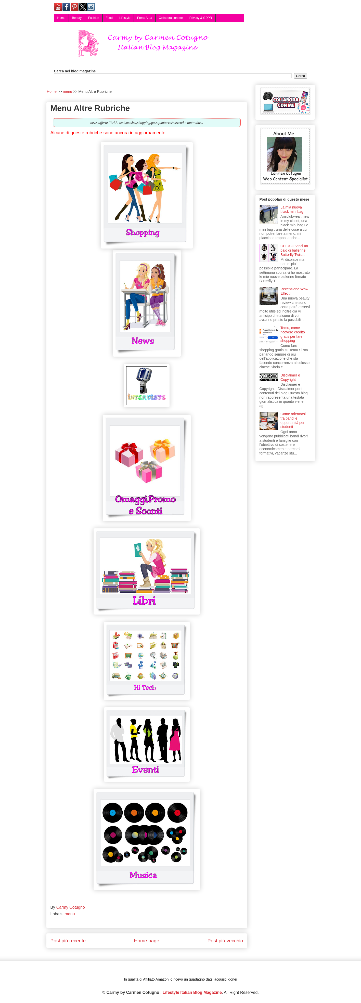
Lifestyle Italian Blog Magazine (192, 992)
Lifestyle (125, 18)
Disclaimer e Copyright (290, 377)
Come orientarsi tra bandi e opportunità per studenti (293, 420)
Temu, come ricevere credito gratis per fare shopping (292, 334)
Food (109, 18)
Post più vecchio (225, 940)
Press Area (144, 18)
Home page (146, 940)
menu (70, 914)
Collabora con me (171, 18)
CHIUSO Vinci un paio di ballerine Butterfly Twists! (294, 250)
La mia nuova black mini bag (291, 209)
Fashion (93, 18)
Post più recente (68, 940)
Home (61, 18)
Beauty (77, 18)
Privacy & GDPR (200, 18)
